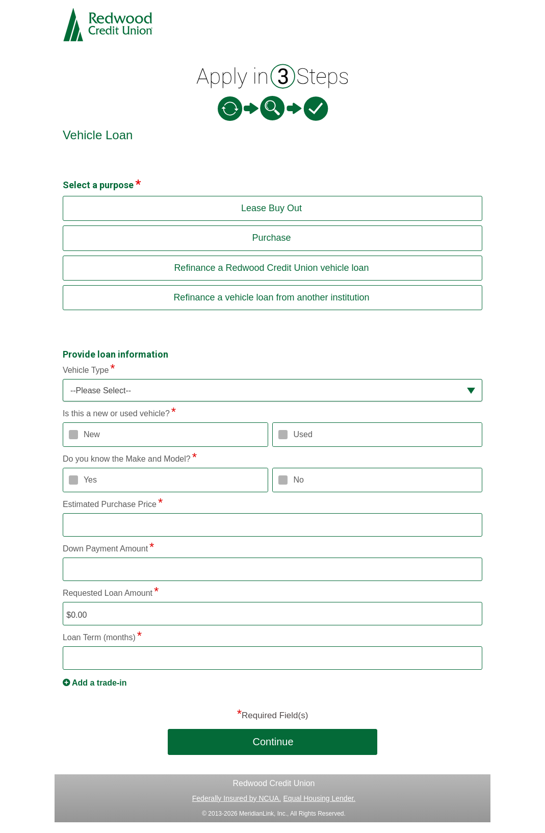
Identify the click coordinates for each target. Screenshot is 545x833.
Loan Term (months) (99, 637)
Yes (90, 479)
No (298, 479)
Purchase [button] (271, 238)
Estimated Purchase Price (110, 504)
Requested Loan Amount (107, 593)
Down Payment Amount (105, 548)
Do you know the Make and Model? (127, 459)
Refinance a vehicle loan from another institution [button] (271, 297)
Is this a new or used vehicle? (116, 413)
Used (302, 434)
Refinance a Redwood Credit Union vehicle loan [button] (271, 268)
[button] (272, 390)
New (92, 434)
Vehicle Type (86, 370)
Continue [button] (272, 741)
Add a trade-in (99, 682)
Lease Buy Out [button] (271, 208)
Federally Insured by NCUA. (236, 798)
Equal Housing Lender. (319, 798)
